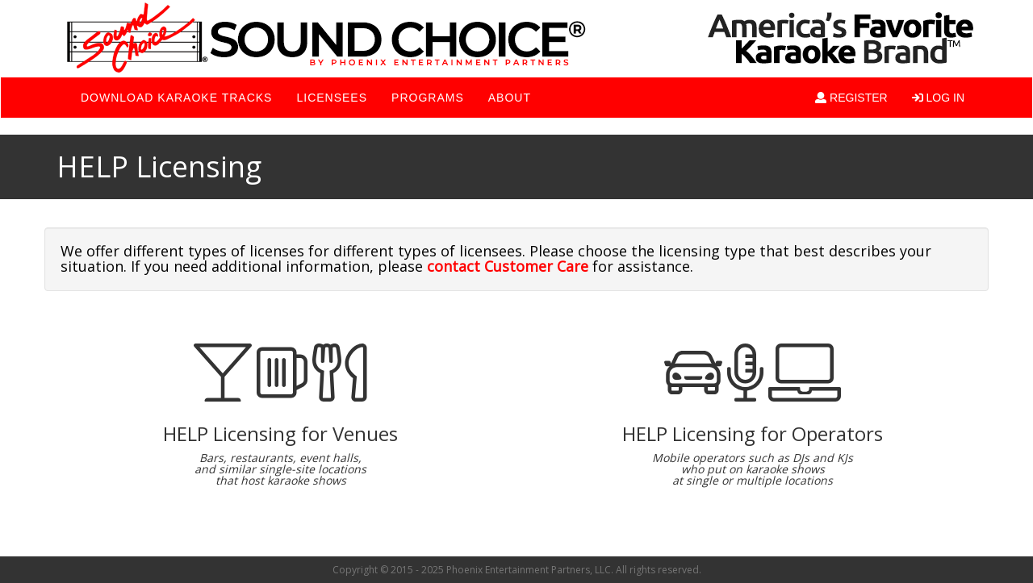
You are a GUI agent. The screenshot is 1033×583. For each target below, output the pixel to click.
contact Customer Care (507, 266)
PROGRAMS (427, 97)
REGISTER (851, 97)
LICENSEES (331, 97)
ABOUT (509, 97)
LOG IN (938, 97)
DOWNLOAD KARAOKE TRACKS (176, 97)
